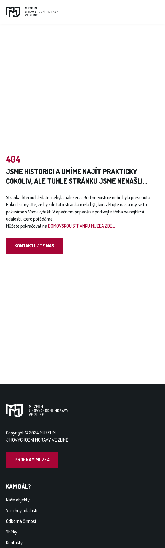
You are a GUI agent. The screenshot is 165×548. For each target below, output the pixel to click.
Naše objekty (18, 500)
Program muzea (32, 460)
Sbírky (11, 532)
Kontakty (14, 542)
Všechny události (21, 510)
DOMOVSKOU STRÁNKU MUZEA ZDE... (81, 226)
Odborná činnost (21, 521)
